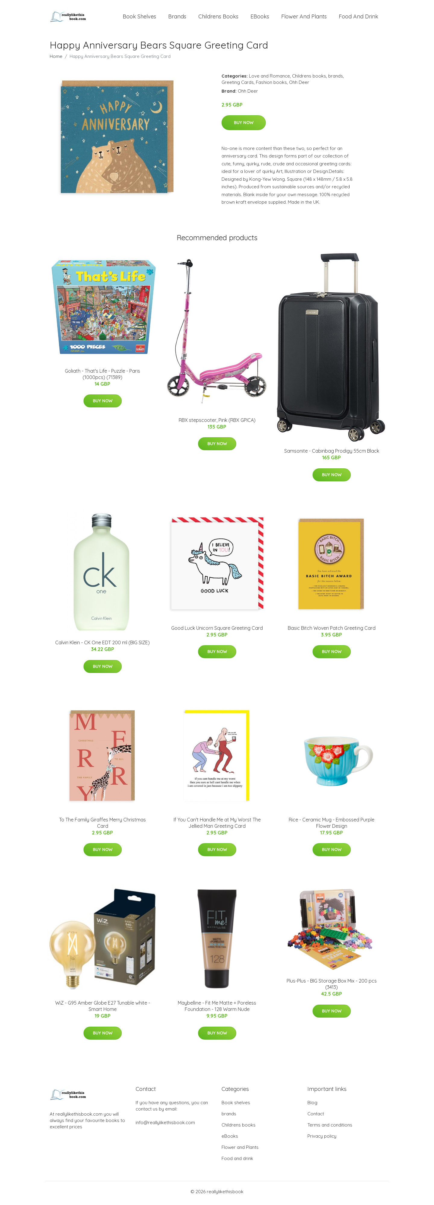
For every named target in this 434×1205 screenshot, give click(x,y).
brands (177, 17)
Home (56, 59)
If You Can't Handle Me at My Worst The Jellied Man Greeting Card (217, 826)
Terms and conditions (329, 1128)
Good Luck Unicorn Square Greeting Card (217, 631)
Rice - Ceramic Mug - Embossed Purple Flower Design (331, 826)
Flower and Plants (304, 17)
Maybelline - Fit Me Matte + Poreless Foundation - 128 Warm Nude (217, 1009)
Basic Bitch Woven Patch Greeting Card (332, 631)
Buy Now (243, 125)
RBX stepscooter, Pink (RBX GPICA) (217, 423)
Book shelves (139, 17)
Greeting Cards (238, 85)
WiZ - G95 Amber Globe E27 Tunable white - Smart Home (102, 1009)
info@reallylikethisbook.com (165, 1125)
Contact (315, 1117)
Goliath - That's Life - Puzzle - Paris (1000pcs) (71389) (102, 377)
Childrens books (218, 17)
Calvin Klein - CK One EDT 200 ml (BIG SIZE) (102, 646)
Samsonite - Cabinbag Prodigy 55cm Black (331, 454)
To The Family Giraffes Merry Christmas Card (102, 826)
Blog (312, 1105)
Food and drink (358, 17)
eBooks (259, 17)
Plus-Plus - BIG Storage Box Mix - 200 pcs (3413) (332, 987)
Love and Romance (269, 79)
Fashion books (271, 85)
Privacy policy (321, 1139)
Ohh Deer (299, 85)
